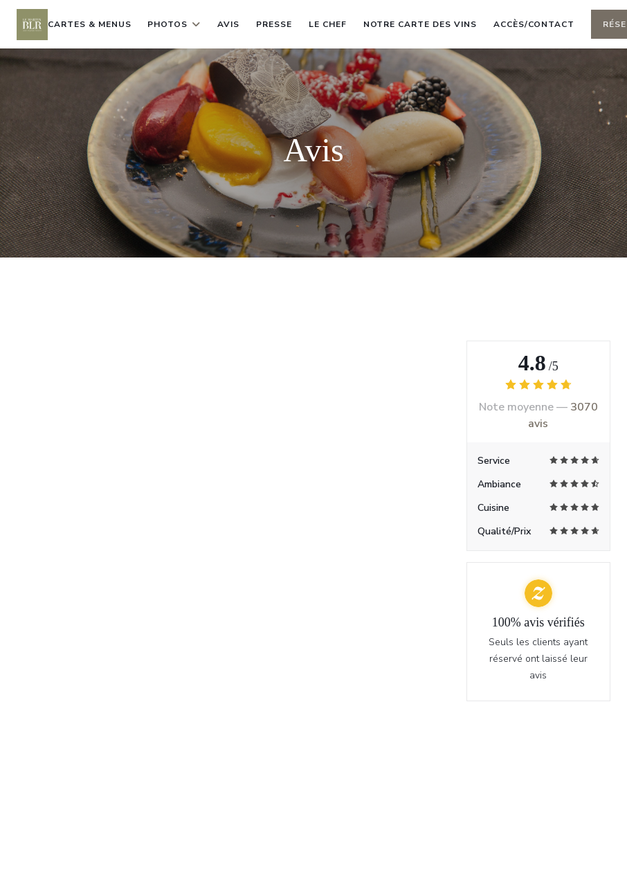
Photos (174, 24)
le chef (328, 24)
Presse (274, 24)
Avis (228, 24)
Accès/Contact (533, 24)
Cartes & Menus (89, 24)
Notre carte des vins (420, 23)
